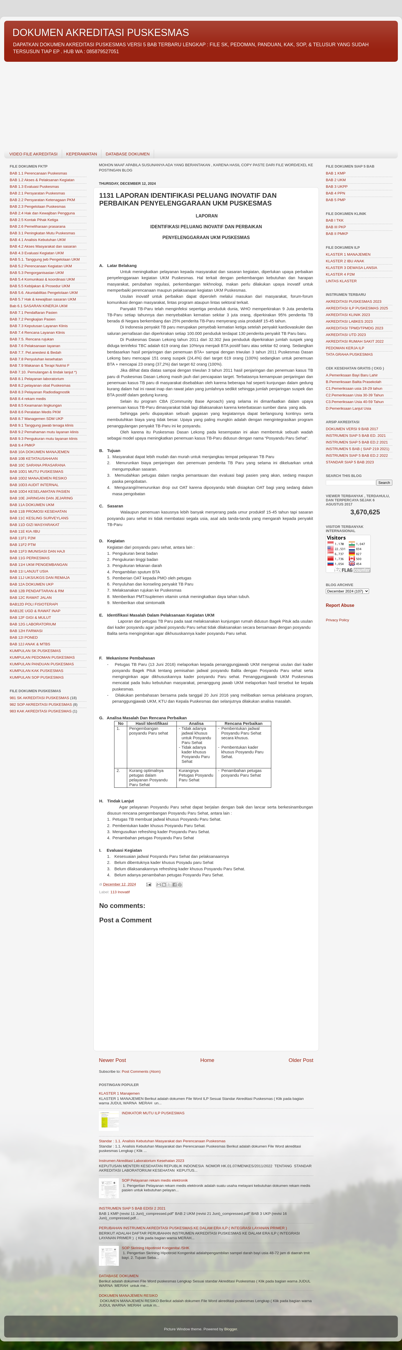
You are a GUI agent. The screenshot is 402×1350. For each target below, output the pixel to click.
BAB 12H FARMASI (26, 631)
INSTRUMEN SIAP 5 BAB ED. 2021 (356, 435)
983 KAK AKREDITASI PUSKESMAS (40, 711)
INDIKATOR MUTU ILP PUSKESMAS (153, 1113)
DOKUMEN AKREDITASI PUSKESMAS (100, 32)
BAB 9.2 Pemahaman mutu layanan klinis (44, 432)
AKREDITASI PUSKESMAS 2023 (353, 301)
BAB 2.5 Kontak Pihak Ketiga (34, 220)
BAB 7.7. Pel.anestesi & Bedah (35, 352)
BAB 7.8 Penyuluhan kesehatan (36, 359)
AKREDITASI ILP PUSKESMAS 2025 (357, 308)
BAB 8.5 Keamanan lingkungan (36, 405)
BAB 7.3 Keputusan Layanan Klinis (39, 326)
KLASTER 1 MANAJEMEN (348, 254)
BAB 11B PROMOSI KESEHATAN (38, 511)
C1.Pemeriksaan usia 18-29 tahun (354, 388)
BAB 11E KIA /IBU (25, 531)
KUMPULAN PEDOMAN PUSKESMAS (42, 657)
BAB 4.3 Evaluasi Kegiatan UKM (37, 253)
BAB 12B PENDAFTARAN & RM (37, 591)
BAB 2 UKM (336, 180)
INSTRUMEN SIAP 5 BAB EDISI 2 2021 (132, 1208)
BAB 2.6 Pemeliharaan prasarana (37, 226)
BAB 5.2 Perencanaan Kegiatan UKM (41, 266)
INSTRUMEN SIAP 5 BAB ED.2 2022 (357, 455)
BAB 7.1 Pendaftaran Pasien (33, 312)
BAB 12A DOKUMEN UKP (31, 584)
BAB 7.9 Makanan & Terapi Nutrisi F (40, 365)
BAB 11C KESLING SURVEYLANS (39, 518)
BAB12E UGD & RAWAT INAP (35, 611)
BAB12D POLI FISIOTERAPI (34, 604)
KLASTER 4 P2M (340, 274)
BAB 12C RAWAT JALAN (31, 598)
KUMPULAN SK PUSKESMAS (35, 651)
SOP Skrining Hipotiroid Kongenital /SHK (155, 1248)
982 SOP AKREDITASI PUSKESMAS (41, 704)
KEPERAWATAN (81, 154)
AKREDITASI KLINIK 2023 (348, 315)
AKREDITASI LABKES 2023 (349, 321)
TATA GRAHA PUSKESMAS (349, 354)
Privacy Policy (337, 620)
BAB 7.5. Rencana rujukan (32, 339)
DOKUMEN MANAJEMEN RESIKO (128, 1295)
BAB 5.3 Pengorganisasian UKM (37, 273)
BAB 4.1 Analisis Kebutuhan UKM (38, 240)
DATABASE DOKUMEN (128, 154)
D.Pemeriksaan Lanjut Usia (348, 408)
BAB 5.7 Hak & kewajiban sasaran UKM (43, 299)
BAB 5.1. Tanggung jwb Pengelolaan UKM (45, 259)
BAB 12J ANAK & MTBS (30, 644)
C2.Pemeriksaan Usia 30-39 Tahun (355, 395)
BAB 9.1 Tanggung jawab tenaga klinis (41, 425)
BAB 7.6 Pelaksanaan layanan (35, 346)
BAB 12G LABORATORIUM (33, 624)
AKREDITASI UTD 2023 (346, 335)
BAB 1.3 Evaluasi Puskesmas (34, 186)
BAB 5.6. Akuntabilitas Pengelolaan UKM (44, 293)
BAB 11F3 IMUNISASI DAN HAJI (37, 551)
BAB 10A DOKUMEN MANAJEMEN (39, 452)
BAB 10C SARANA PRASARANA (37, 465)
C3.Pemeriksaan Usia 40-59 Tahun (355, 402)
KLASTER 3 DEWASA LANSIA (351, 268)
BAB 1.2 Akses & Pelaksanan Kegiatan (42, 180)
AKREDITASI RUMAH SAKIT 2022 (355, 341)
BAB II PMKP (337, 234)
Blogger (230, 1329)
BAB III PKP (336, 227)
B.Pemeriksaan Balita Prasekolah (353, 382)
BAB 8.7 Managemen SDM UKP (36, 419)
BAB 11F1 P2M (22, 538)
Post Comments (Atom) (141, 1071)
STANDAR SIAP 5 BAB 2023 (350, 462)
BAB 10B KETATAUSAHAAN (34, 458)
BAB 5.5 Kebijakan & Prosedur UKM (40, 286)
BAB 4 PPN (335, 193)
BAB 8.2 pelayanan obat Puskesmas (40, 385)
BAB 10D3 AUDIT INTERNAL (34, 485)
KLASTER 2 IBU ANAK (345, 261)
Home (207, 1060)
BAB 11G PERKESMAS (30, 558)
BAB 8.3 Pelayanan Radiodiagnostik (40, 392)
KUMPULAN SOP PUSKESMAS (37, 677)
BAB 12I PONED (24, 637)
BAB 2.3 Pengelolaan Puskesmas (38, 206)
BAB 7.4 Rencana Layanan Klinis (37, 332)
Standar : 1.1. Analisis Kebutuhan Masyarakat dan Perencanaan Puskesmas (162, 1141)
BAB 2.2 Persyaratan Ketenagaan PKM (42, 200)
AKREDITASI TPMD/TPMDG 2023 (354, 328)
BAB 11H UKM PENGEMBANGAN (39, 565)
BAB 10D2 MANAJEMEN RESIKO (38, 478)
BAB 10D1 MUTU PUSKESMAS (36, 471)
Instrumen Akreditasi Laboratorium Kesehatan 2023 (141, 1161)
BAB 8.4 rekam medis (28, 399)
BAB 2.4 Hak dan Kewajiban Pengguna (42, 213)
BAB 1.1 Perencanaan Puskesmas (38, 173)
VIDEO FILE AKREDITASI (33, 154)
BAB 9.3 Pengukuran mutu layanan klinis (44, 439)
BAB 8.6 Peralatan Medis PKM (35, 412)
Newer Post (112, 1060)
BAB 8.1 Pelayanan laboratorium (37, 379)
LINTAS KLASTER (341, 281)
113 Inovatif (120, 892)
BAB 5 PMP (335, 200)
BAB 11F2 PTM (23, 545)
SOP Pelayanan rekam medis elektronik (155, 1180)
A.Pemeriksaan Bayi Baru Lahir (352, 375)
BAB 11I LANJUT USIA (29, 571)
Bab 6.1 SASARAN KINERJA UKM (39, 306)
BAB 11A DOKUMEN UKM (32, 505)
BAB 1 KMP (335, 173)
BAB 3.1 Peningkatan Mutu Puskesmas (42, 233)
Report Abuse (340, 605)
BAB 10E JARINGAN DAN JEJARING (41, 498)
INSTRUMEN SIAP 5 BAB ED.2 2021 (357, 442)
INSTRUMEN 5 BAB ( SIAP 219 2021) (357, 449)
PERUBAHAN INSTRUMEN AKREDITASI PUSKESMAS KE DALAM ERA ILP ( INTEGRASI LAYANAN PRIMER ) (193, 1228)
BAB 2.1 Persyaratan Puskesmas (37, 193)
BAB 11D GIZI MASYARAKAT (35, 525)
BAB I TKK (335, 220)
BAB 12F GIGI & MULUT (30, 617)
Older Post (301, 1060)
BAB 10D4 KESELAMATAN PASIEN (40, 491)
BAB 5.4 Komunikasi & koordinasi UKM (42, 279)
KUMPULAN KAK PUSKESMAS (36, 671)
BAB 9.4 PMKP (22, 445)
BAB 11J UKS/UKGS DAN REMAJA (40, 578)
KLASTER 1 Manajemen (119, 1093)
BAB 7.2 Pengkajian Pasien (32, 319)
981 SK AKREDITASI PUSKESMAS (39, 698)
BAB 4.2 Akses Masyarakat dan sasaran (43, 246)
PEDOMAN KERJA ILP (345, 348)
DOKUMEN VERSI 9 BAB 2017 (352, 429)
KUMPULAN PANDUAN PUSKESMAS (42, 664)
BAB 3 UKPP (337, 186)
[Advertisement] (170, 102)
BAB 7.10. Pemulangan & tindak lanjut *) (43, 372)
